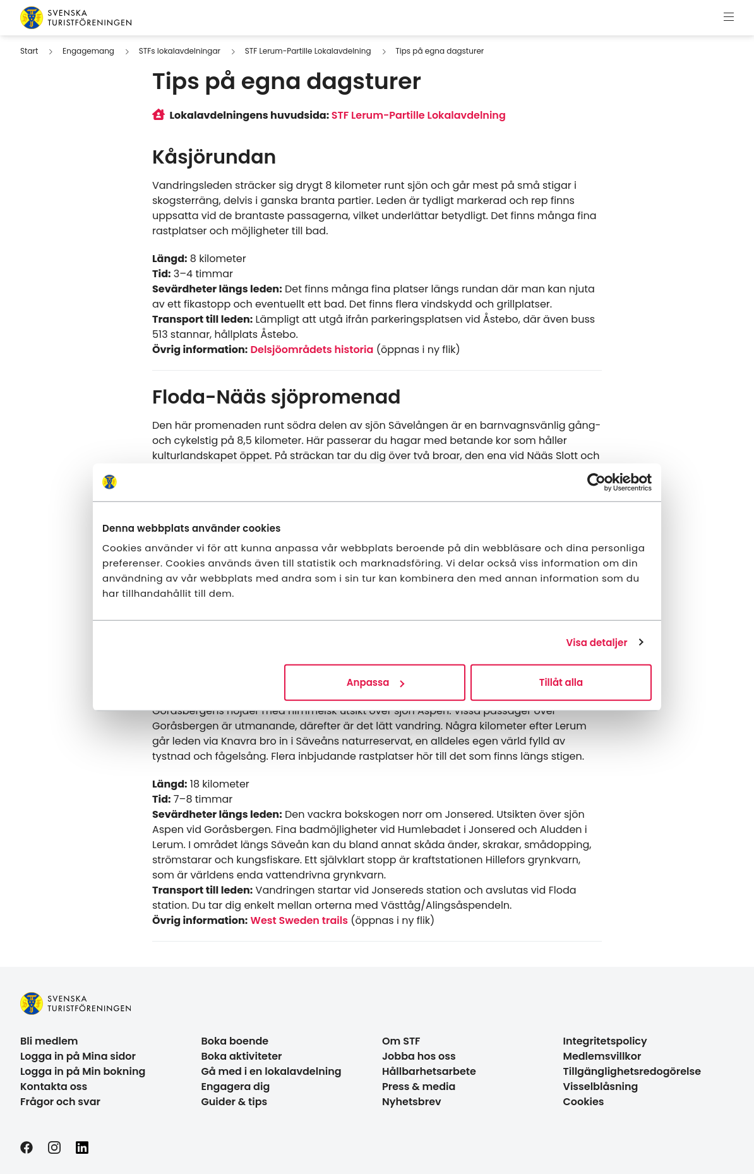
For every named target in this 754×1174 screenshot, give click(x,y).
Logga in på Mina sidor (78, 1056)
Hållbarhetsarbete (429, 1071)
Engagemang (88, 50)
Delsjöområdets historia (312, 349)
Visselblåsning (600, 1086)
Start (29, 50)
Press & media (418, 1086)
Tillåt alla (561, 682)
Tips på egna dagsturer (439, 50)
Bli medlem (49, 1041)
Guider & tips (234, 1101)
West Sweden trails (299, 920)
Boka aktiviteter (241, 1056)
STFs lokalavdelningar (179, 50)
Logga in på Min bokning (82, 1071)
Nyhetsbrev (411, 1101)
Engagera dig (235, 1086)
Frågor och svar (60, 1101)
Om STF (401, 1041)
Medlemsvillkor (602, 1056)
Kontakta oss (53, 1086)
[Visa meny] (729, 18)
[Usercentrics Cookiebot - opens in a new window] (596, 481)
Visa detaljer (596, 642)
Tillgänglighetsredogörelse (632, 1071)
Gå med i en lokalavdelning (271, 1071)
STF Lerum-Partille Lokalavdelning (308, 50)
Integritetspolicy (605, 1041)
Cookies (583, 1101)
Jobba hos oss (419, 1056)
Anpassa (376, 682)
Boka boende (235, 1041)
